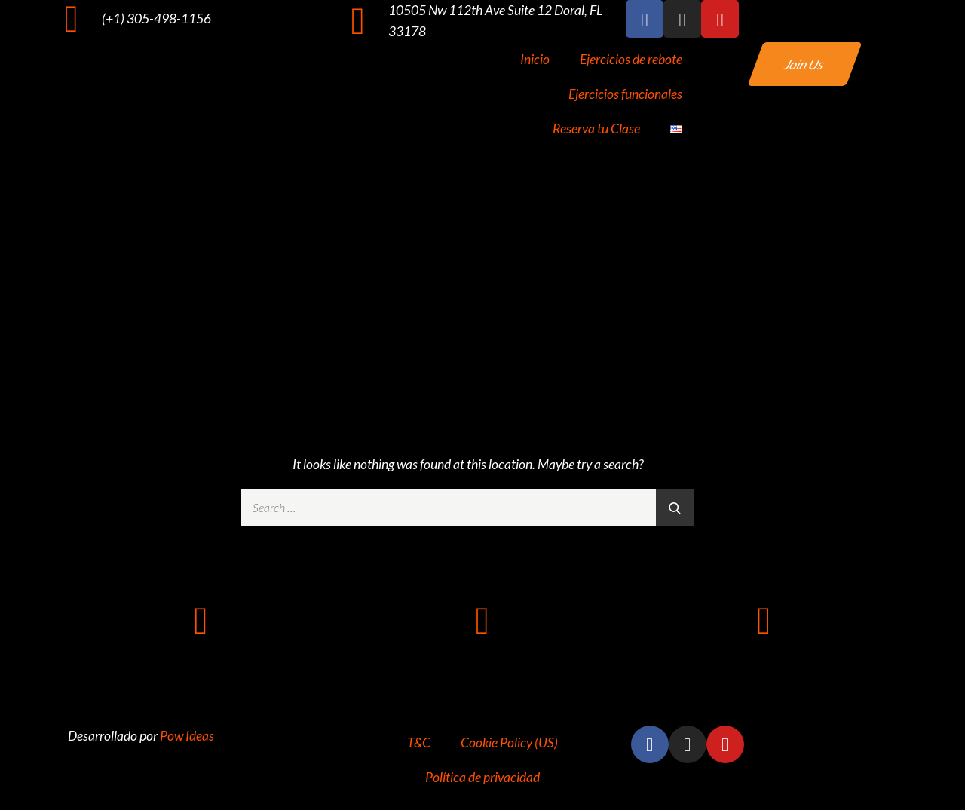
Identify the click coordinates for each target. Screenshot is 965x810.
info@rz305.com (764, 667)
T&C (418, 742)
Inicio (535, 59)
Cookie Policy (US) (509, 742)
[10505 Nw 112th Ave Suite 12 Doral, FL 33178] (358, 21)
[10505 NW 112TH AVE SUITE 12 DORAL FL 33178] (482, 621)
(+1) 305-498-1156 (156, 18)
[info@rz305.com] (764, 621)
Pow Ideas (187, 736)
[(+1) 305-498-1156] (71, 19)
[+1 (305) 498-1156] (201, 621)
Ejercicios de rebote (631, 59)
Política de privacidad (482, 777)
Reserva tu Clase (596, 129)
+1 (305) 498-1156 (201, 667)
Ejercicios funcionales (625, 94)
